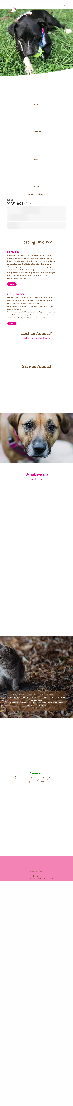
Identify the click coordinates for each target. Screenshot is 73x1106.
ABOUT (36, 187)
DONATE (36, 159)
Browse (12, 284)
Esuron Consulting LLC (39, 878)
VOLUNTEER (36, 132)
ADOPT (36, 104)
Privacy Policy (33, 871)
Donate (11, 323)
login (40, 871)
